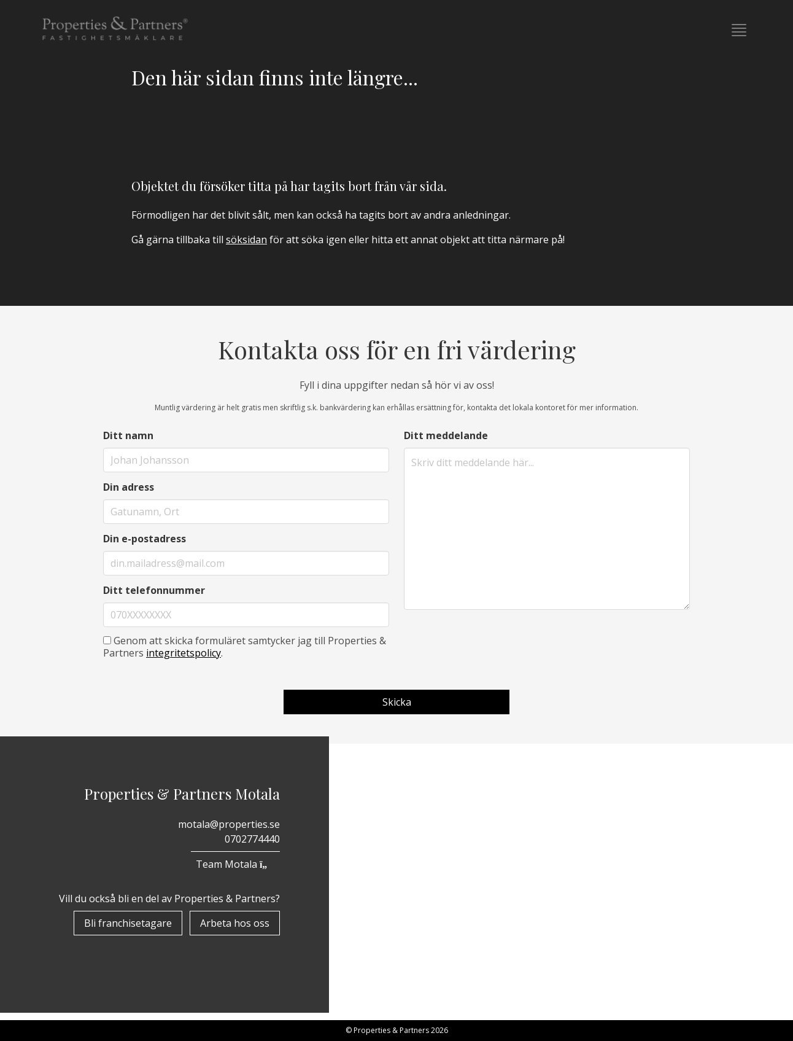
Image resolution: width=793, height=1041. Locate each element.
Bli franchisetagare (128, 923)
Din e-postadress (144, 538)
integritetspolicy (183, 653)
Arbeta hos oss (234, 923)
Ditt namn (128, 435)
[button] (739, 30)
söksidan (246, 239)
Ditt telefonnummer (154, 590)
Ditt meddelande (446, 435)
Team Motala (235, 864)
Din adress (128, 487)
